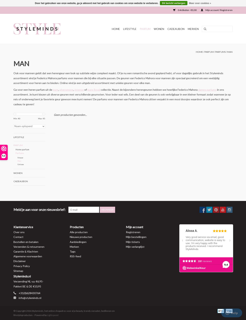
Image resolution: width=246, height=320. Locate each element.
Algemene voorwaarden (27, 256)
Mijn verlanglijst (135, 246)
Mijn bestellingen (136, 237)
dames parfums (207, 89)
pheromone (66, 89)
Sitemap (18, 270)
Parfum (145, 28)
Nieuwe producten (81, 237)
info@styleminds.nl (30, 297)
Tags (73, 251)
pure (55, 89)
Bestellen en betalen (25, 241)
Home (116, 28)
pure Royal (93, 89)
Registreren (133, 232)
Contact (18, 237)
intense (79, 89)
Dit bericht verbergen (173, 3)
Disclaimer (19, 261)
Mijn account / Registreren (217, 10)
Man (230, 51)
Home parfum (22, 149)
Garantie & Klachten (25, 251)
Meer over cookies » (200, 3)
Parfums (220, 51)
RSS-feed (75, 256)
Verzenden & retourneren (28, 246)
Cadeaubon (175, 28)
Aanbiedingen (78, 241)
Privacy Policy (21, 266)
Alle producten (79, 232)
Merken (193, 28)
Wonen (159, 28)
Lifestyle (129, 28)
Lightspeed (52, 315)
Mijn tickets (133, 241)
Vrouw (20, 157)
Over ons (19, 232)
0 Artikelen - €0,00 (185, 10)
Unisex (20, 164)
